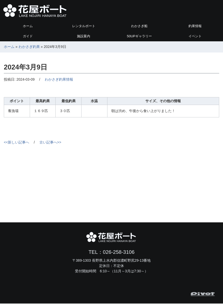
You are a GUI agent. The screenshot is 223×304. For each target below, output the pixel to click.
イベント (195, 36)
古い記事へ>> (50, 143)
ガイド (28, 36)
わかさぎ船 (139, 26)
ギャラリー (139, 36)
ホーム (28, 26)
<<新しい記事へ (16, 143)
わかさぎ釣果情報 (59, 80)
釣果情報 (195, 26)
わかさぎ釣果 (29, 47)
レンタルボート (83, 26)
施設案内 (83, 36)
